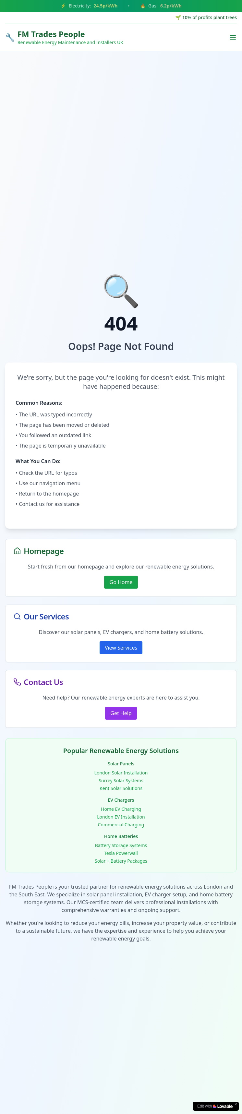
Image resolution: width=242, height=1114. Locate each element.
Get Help (120, 713)
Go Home (120, 582)
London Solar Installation (121, 773)
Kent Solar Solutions (121, 788)
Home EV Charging (121, 809)
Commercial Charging (121, 824)
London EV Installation (121, 817)
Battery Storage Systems (121, 845)
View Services (121, 647)
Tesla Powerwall (121, 853)
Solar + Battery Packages (121, 861)
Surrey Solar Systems (121, 780)
